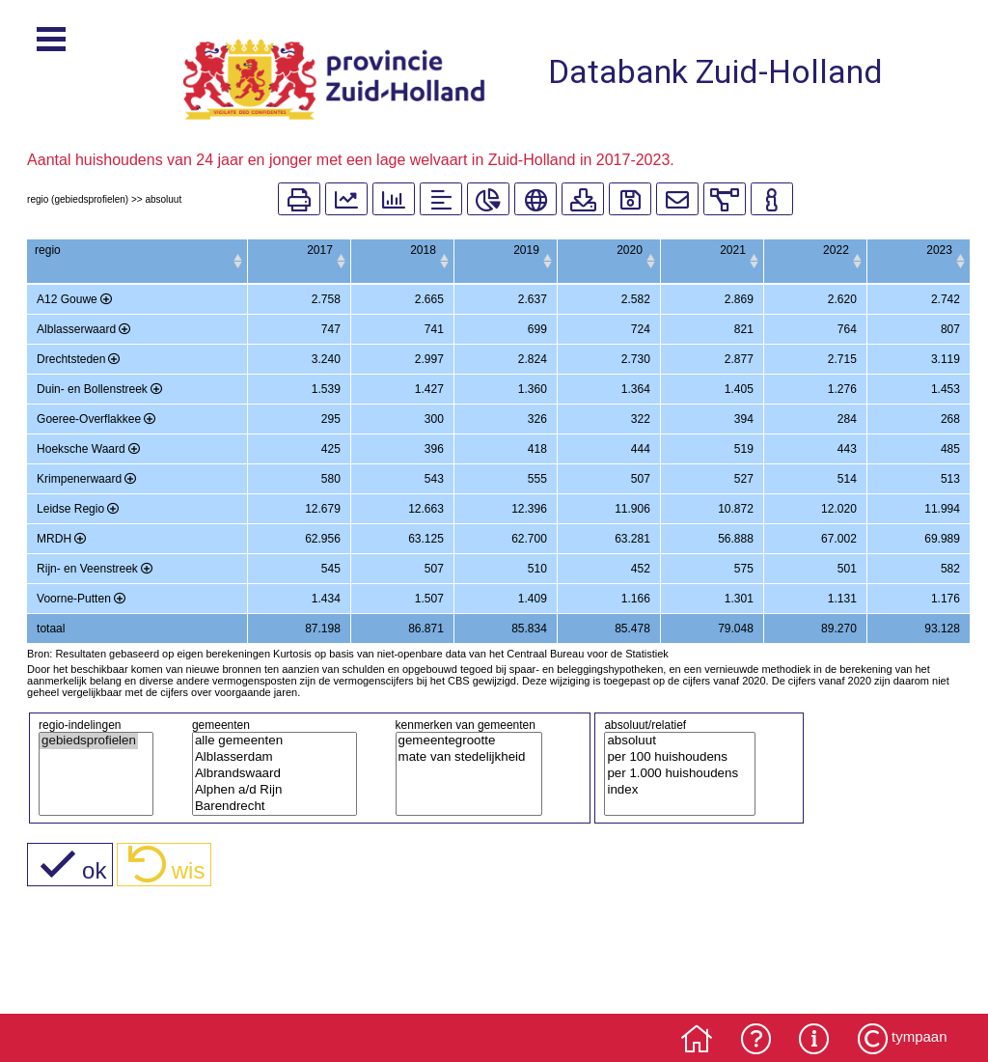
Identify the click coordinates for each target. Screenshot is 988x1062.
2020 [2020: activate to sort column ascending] (596, 250)
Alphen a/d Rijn (267, 804)
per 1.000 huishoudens (672, 787)
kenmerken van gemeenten (465, 738)
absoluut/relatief (645, 738)
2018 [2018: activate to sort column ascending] (367, 250)
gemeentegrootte (462, 754)
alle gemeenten (267, 754)
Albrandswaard (267, 787)
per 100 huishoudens (672, 771)
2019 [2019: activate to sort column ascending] (481, 250)
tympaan (919, 1036)
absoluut (672, 754)
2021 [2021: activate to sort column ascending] (711, 250)
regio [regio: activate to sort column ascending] (48, 250)
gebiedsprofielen (89, 754)
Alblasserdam (267, 771)
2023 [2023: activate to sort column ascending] (939, 250)
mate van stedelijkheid (462, 771)
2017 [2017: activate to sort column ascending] (252, 250)
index (672, 804)
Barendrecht (267, 820)
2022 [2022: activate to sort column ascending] (824, 250)
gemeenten (221, 738)
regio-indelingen (80, 738)
